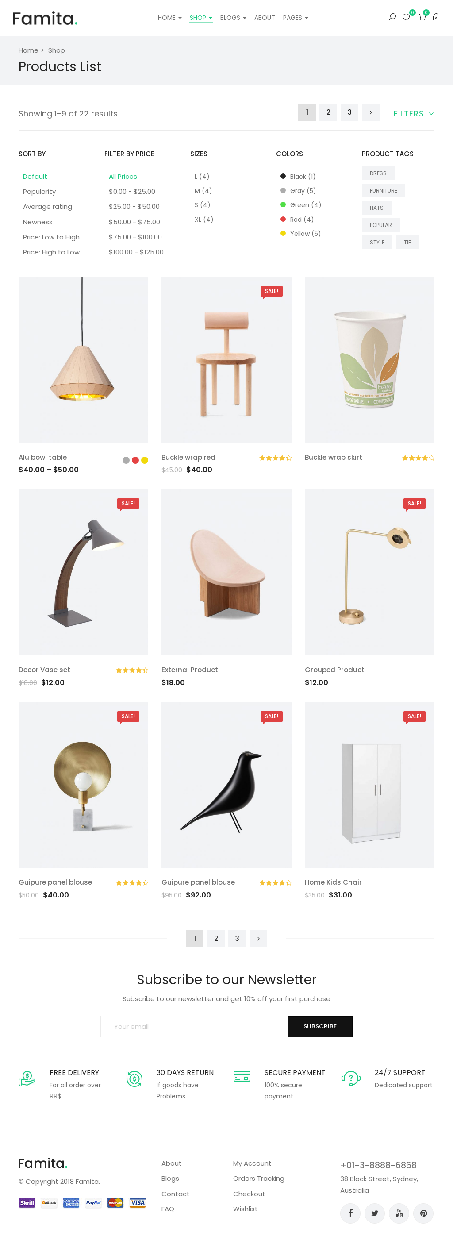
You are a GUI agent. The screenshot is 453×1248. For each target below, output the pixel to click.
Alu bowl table (43, 457)
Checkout (249, 1193)
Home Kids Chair (333, 882)
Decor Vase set (44, 669)
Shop (201, 17)
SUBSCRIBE (320, 1026)
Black (298, 176)
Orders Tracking (258, 1178)
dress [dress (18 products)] (378, 173)
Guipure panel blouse (55, 882)
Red (297, 219)
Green (301, 204)
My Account (252, 1163)
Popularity (39, 191)
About (264, 17)
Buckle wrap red (188, 457)
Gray (298, 190)
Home (170, 17)
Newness (38, 222)
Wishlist (245, 1208)
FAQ (167, 1208)
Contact (175, 1193)
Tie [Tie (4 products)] (407, 242)
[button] (422, 17)
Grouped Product (335, 669)
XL (204, 219)
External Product (189, 669)
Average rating (47, 206)
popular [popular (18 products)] (381, 225)
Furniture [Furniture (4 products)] (383, 190)
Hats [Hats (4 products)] (377, 208)
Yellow (300, 233)
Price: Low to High (51, 237)
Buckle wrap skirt (333, 457)
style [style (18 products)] (377, 242)
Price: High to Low (51, 252)
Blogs (233, 17)
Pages (295, 17)
